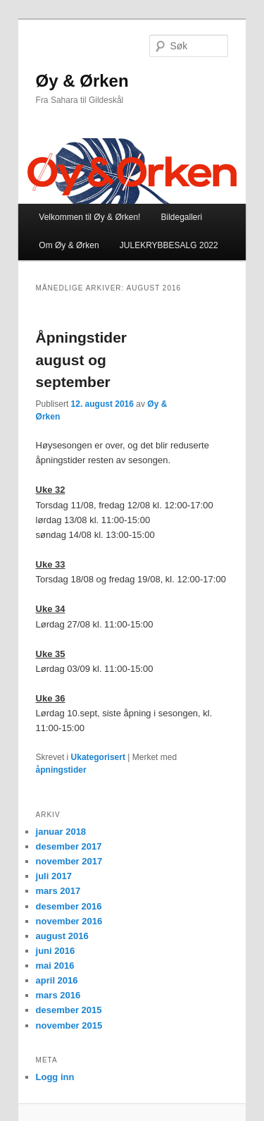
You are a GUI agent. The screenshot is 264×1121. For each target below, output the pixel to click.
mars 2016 (58, 995)
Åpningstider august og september (81, 359)
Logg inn (55, 1077)
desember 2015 (69, 1010)
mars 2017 (58, 891)
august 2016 (62, 936)
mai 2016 (55, 965)
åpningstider (61, 770)
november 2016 (69, 921)
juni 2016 (55, 950)
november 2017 (69, 861)
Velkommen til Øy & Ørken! (89, 217)
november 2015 (69, 1025)
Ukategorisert (98, 757)
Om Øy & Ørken (69, 245)
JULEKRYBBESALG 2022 (169, 245)
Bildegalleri (181, 217)
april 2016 (57, 980)
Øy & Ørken (82, 80)
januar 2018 (61, 831)
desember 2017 (69, 846)
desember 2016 (69, 906)
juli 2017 (54, 876)
